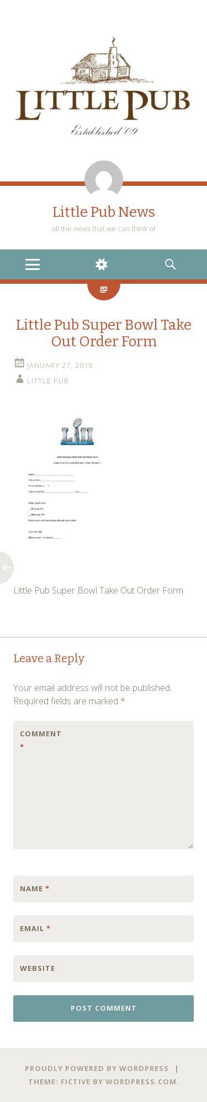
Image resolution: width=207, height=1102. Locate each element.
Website (37, 968)
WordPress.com (141, 1082)
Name (35, 888)
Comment (41, 740)
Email (35, 928)
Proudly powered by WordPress (97, 1068)
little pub (48, 381)
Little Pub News (103, 212)
